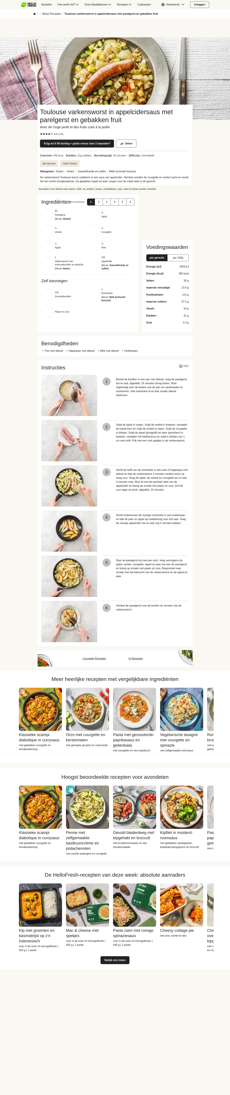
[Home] (34, 14)
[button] (174, 4)
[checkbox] (41, 134)
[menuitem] (30, 4)
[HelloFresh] (28, 4)
